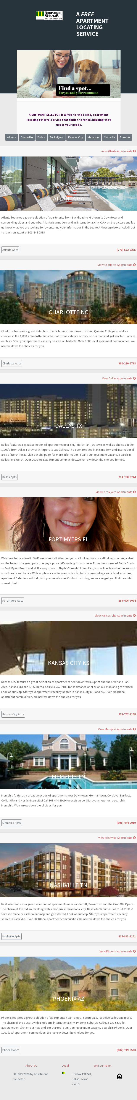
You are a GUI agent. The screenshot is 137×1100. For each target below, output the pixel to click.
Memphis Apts (11, 823)
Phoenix (125, 137)
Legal (65, 1065)
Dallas (41, 137)
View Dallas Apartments (119, 378)
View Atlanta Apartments (118, 151)
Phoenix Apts (10, 1050)
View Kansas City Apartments (115, 615)
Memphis (93, 137)
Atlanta (11, 137)
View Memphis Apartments (117, 729)
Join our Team (102, 1065)
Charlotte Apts (11, 363)
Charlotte (27, 137)
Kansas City (75, 137)
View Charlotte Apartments (117, 265)
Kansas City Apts (13, 714)
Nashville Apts (11, 936)
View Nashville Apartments (117, 838)
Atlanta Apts (10, 250)
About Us (31, 1065)
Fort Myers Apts (12, 600)
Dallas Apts (9, 477)
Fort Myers (57, 137)
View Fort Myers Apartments (116, 492)
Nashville (109, 137)
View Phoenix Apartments (118, 951)
